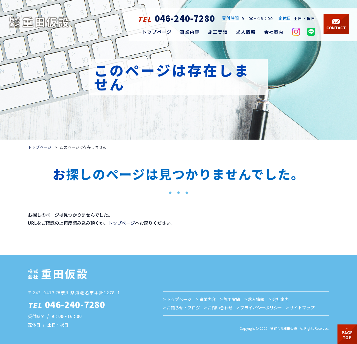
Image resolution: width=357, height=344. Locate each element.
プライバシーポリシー (261, 307)
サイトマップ (302, 307)
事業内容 (207, 299)
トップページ (39, 147)
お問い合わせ (220, 307)
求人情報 (256, 299)
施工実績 (231, 299)
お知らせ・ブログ (183, 307)
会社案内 (280, 299)
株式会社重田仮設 (283, 328)
